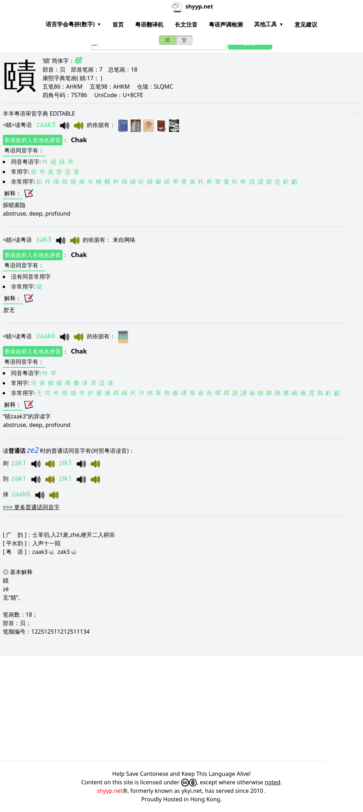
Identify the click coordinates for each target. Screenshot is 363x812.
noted (272, 782)
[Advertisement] (178, 708)
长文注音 (186, 24)
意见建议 (306, 24)
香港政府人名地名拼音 (32, 140)
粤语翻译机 (149, 24)
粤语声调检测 (226, 24)
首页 (118, 24)
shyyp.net (110, 791)
